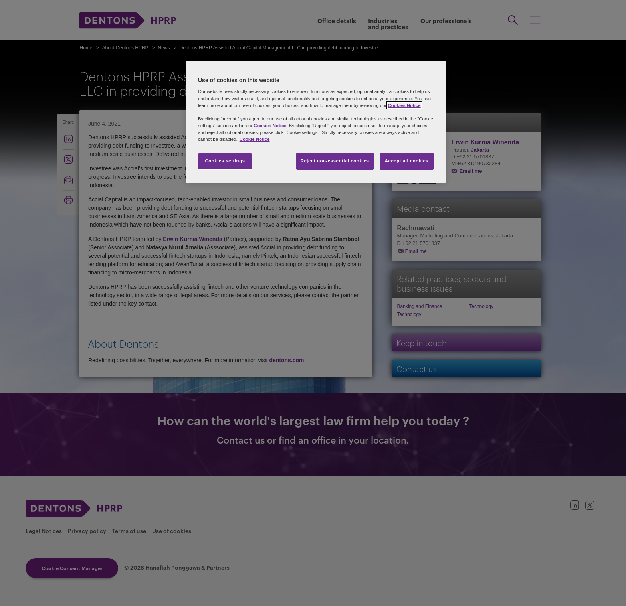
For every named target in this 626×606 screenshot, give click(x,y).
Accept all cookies (407, 160)
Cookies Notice (404, 105)
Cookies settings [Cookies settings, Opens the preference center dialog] (225, 160)
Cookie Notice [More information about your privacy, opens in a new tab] (255, 139)
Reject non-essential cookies (335, 160)
